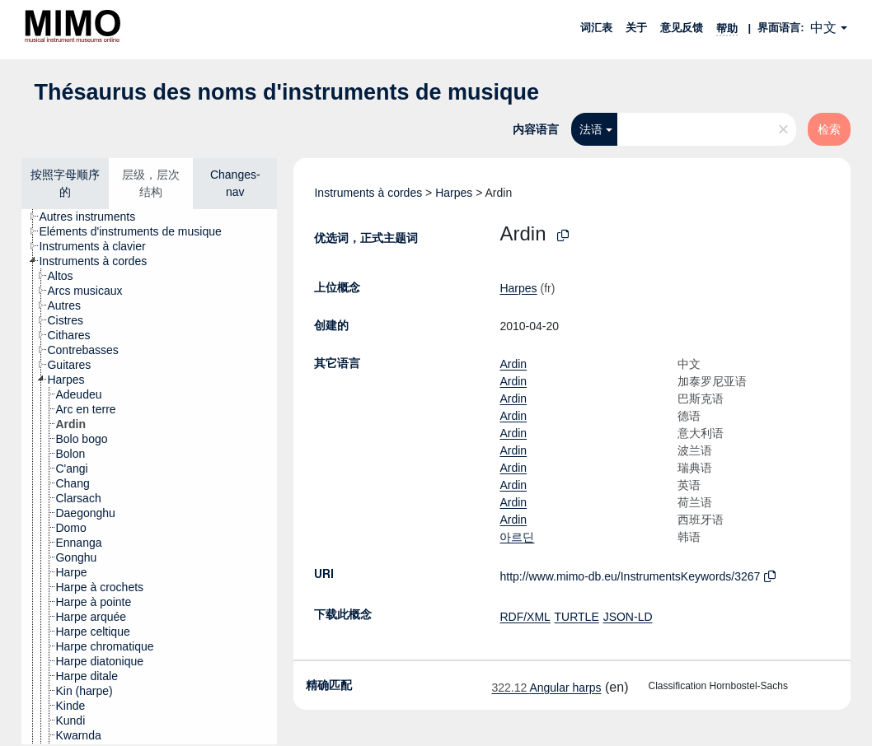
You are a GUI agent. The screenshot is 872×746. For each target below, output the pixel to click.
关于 (636, 27)
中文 (823, 28)
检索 (829, 129)
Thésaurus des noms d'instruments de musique (286, 92)
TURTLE (577, 616)
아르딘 (516, 536)
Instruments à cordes (368, 192)
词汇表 (596, 27)
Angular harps (546, 687)
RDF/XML (524, 616)
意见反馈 (681, 27)
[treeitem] (94, 216)
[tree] (149, 476)
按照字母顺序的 (65, 183)
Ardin (513, 364)
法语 (590, 129)
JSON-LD (628, 616)
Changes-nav (235, 183)
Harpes (453, 192)
